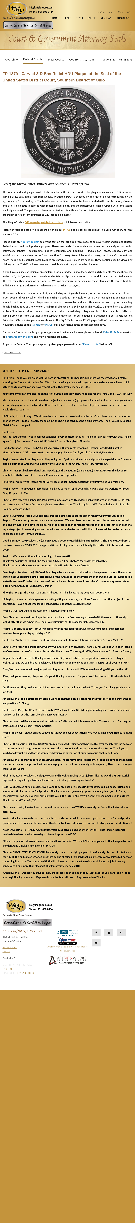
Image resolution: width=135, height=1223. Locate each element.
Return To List (12, 352)
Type (68, 18)
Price (92, 18)
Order (129, 12)
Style (80, 18)
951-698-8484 (10, 947)
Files (120, 12)
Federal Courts (32, 59)
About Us (122, 18)
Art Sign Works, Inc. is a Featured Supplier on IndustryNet (67, 945)
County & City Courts (83, 59)
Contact (101, 12)
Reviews (106, 18)
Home (56, 18)
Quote (112, 12)
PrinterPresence (25, 972)
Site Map (7, 968)
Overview (11, 59)
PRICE (66, 229)
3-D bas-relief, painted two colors (44, 222)
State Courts (56, 59)
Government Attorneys (117, 59)
